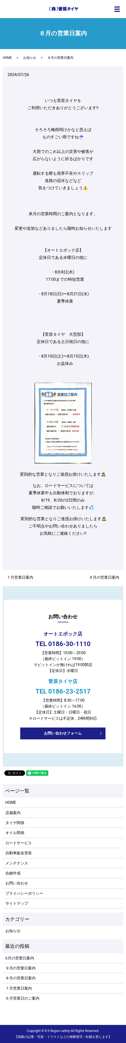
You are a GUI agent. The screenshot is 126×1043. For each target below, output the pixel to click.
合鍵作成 (13, 873)
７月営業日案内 (20, 577)
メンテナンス (16, 863)
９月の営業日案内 (104, 577)
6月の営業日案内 (19, 958)
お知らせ (29, 58)
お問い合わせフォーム (63, 733)
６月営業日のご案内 (22, 998)
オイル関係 (14, 833)
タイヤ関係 (14, 823)
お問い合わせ (16, 883)
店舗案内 (13, 813)
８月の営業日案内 (20, 978)
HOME (7, 58)
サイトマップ (16, 903)
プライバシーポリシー (24, 893)
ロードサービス (18, 843)
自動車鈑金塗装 (18, 853)
